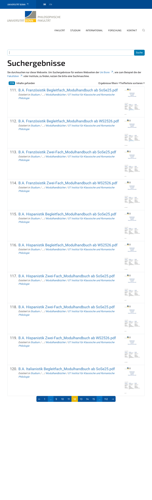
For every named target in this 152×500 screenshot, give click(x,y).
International (94, 30)
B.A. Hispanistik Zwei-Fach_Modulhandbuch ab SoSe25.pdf (66, 276)
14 (87, 398)
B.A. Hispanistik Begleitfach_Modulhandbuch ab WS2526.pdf (68, 245)
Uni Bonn (107, 72)
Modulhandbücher (56, 94)
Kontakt (132, 30)
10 (62, 398)
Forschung (114, 30)
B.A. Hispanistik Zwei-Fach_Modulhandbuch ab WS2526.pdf (67, 338)
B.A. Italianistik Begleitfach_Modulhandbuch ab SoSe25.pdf (66, 369)
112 (106, 398)
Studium (75, 30)
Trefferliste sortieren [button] (131, 83)
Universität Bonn (18, 4)
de (44, 4)
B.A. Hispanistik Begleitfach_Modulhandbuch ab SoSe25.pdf (67, 214)
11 (69, 398)
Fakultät (60, 30)
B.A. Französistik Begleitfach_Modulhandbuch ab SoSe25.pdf (68, 90)
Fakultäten (15, 76)
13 (81, 398)
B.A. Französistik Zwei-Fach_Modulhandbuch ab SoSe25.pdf (67, 152)
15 (94, 398)
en (50, 4)
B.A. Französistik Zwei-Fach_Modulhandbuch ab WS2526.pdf (67, 183)
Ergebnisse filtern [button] (108, 83)
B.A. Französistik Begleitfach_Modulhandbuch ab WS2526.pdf (68, 121)
